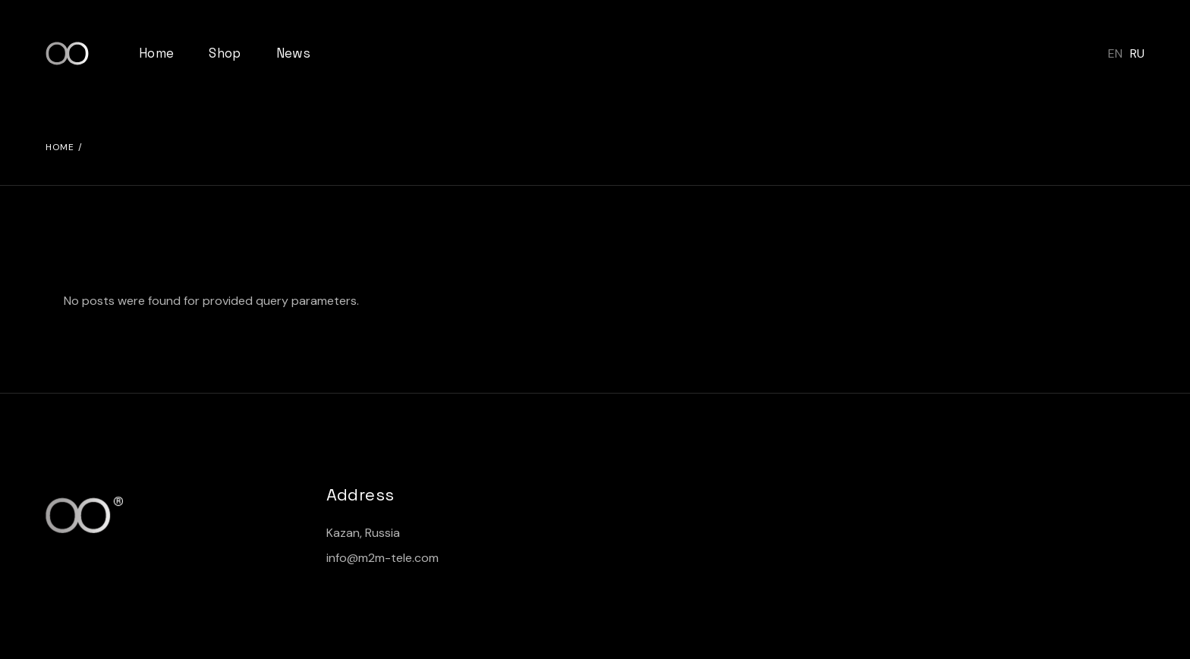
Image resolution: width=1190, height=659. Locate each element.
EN (1115, 53)
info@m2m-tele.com (382, 558)
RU (1137, 53)
